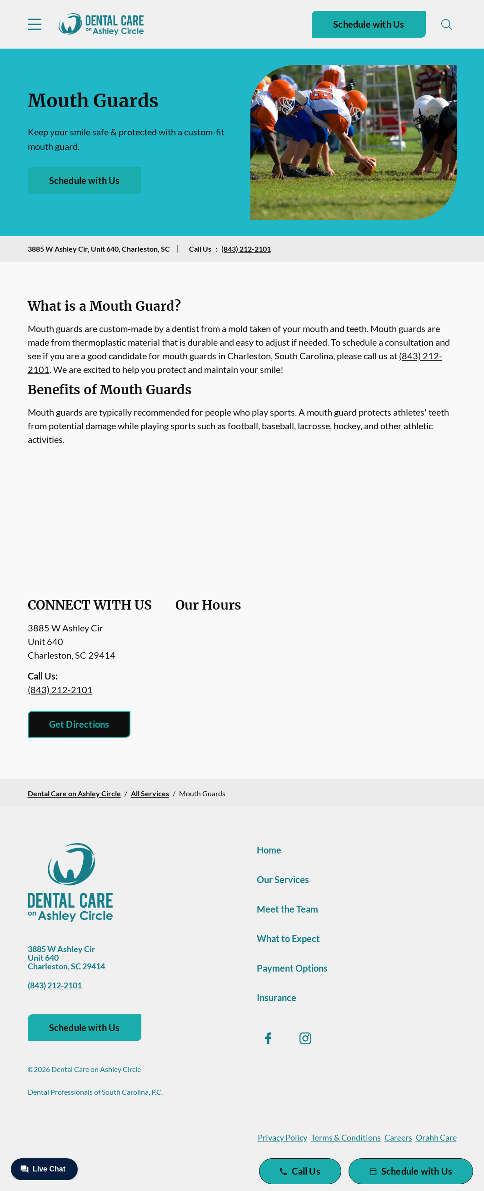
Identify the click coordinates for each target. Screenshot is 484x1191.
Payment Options (292, 968)
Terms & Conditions (346, 1137)
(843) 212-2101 (246, 248)
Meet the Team (287, 908)
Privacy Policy (282, 1137)
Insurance (276, 997)
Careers (398, 1137)
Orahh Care (436, 1137)
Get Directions (79, 724)
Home (269, 849)
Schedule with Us (368, 24)
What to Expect (288, 938)
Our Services (283, 879)
